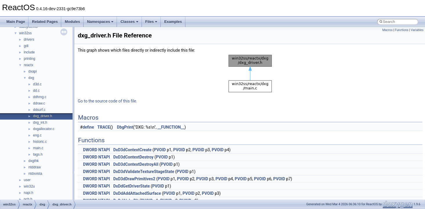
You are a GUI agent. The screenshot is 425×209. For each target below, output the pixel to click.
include (29, 52)
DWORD (90, 149)
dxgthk (33, 161)
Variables (417, 30)
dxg (31, 78)
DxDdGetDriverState (131, 186)
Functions (401, 30)
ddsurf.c (39, 110)
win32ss (25, 33)
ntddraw (34, 167)
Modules (72, 21)
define (88, 127)
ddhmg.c (39, 97)
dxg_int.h (40, 122)
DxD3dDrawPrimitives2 (134, 178)
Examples (173, 21)
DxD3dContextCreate (132, 149)
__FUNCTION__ (171, 127)
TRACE (103, 127)
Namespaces (100, 21)
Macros (387, 30)
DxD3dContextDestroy (133, 157)
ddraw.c (39, 103)
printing (29, 59)
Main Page (15, 21)
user (27, 180)
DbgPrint (125, 127)
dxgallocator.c (43, 129)
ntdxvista (35, 174)
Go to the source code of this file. (107, 101)
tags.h (38, 154)
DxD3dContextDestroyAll (135, 164)
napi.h (28, 193)
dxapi (32, 71)
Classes (129, 21)
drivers (29, 39)
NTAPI (104, 149)
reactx (28, 65)
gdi (26, 46)
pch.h (28, 199)
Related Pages (45, 21)
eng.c (37, 135)
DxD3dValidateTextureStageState (143, 171)
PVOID (160, 149)
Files (151, 21)
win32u (29, 186)
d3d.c (37, 84)
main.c (38, 148)
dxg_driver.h (42, 116)
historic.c (40, 142)
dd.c (36, 91)
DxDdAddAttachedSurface (137, 193)
